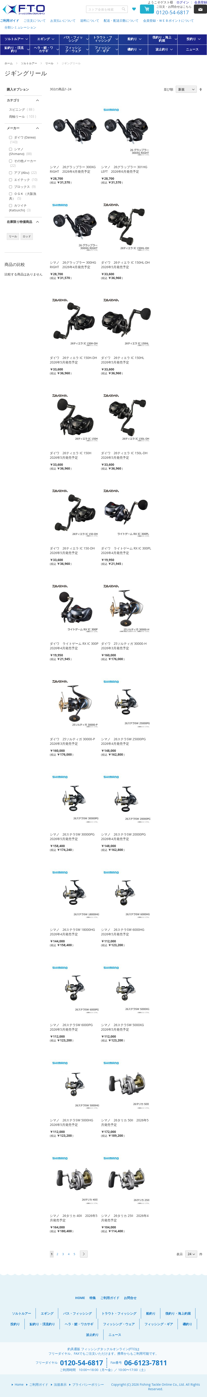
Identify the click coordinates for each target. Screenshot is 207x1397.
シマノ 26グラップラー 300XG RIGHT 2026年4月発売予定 (73, 169)
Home (19, 1384)
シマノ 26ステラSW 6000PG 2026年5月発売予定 (73, 1027)
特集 (92, 1298)
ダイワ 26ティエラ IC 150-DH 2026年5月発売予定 (74, 550)
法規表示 (60, 1384)
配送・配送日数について (121, 20)
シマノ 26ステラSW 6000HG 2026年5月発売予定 (124, 931)
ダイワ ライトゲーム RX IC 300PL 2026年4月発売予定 (127, 550)
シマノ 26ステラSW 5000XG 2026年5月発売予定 (124, 1027)
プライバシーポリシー (88, 1384)
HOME (80, 1298)
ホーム (9, 63)
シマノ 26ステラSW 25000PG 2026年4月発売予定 (125, 741)
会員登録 (200, 2)
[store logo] (23, 10)
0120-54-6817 (172, 12)
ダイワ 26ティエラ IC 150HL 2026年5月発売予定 (124, 360)
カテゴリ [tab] (13, 100)
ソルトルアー (29, 63)
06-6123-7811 (145, 1362)
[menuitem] (15, 38)
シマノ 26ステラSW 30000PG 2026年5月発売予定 (74, 836)
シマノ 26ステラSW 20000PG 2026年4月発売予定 (125, 836)
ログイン (182, 2)
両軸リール (23, 116)
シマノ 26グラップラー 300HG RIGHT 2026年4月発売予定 (73, 264)
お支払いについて (63, 20)
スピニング (22, 109)
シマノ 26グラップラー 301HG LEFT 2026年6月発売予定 (124, 169)
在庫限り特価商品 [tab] (19, 222)
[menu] (103, 44)
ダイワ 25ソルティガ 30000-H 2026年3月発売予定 (125, 645)
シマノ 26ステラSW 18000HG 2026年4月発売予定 (74, 931)
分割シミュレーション (20, 27)
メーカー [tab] (13, 128)
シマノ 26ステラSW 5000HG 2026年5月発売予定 (73, 1122)
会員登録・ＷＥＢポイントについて (168, 20)
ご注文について (35, 20)
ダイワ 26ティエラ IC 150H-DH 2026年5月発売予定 (75, 360)
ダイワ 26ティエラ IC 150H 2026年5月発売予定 (72, 455)
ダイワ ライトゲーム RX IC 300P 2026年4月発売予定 (75, 645)
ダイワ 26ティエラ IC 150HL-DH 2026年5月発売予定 (127, 264)
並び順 (168, 89)
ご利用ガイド (9, 20)
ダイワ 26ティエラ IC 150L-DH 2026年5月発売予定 (126, 455)
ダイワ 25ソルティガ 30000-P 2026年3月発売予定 (74, 741)
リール (49, 63)
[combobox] (107, 9)
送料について (89, 20)
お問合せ (130, 1298)
